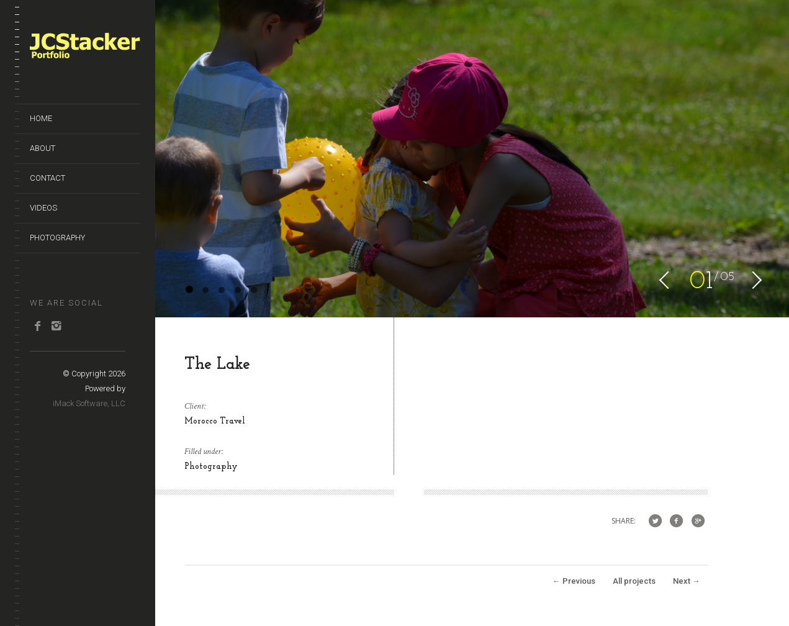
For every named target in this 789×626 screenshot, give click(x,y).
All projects (634, 581)
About (42, 148)
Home (41, 118)
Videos (43, 207)
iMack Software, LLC (89, 403)
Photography (57, 237)
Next (686, 581)
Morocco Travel (214, 421)
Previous (573, 581)
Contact (47, 178)
